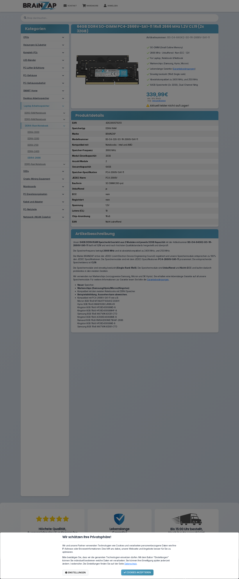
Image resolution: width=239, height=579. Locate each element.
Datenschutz (131, 563)
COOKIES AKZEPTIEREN (137, 572)
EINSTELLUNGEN (75, 572)
